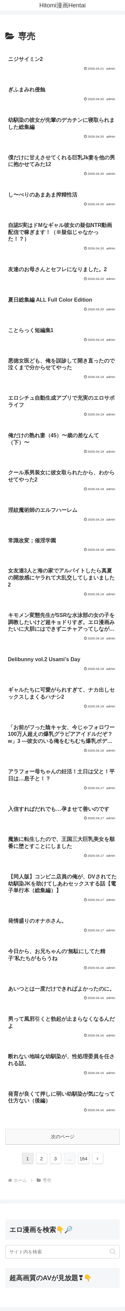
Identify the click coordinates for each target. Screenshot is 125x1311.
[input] (62, 1251)
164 (83, 1158)
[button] (113, 1251)
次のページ (62, 1136)
